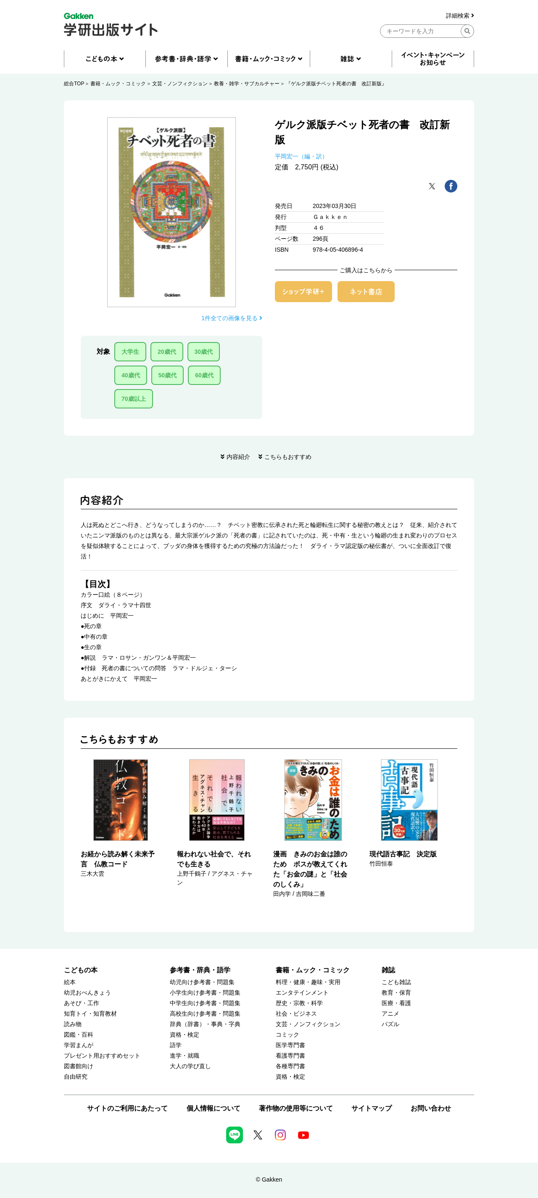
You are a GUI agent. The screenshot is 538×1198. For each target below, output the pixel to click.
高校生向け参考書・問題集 (205, 1014)
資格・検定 (184, 1035)
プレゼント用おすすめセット (102, 1056)
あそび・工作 (81, 1003)
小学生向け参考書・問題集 (205, 993)
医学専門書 (290, 1045)
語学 (176, 1045)
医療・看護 (396, 1003)
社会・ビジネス (296, 1014)
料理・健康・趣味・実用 (308, 982)
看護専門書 (290, 1056)
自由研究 (75, 1077)
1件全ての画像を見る (231, 318)
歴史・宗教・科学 (299, 1003)
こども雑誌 (396, 982)
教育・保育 (396, 993)
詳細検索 (460, 16)
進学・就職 (184, 1056)
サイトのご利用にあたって (127, 1108)
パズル (390, 1024)
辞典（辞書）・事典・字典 (205, 1024)
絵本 (70, 982)
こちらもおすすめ (287, 456)
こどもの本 (81, 970)
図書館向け (78, 1066)
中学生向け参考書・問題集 (205, 1003)
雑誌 (388, 970)
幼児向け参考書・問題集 (202, 982)
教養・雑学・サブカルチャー (247, 84)
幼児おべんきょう (87, 993)
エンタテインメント (302, 993)
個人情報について (213, 1108)
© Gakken (269, 1179)
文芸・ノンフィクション (180, 84)
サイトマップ (371, 1108)
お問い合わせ (431, 1108)
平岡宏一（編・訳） (301, 156)
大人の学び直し (190, 1066)
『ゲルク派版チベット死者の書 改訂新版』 (336, 84)
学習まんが (78, 1045)
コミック (287, 1035)
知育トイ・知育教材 (90, 1014)
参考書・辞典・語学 (200, 970)
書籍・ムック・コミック (118, 84)
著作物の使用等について (296, 1108)
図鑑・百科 (78, 1035)
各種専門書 (290, 1066)
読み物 (73, 1024)
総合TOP (74, 84)
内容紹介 (238, 456)
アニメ (390, 1014)
